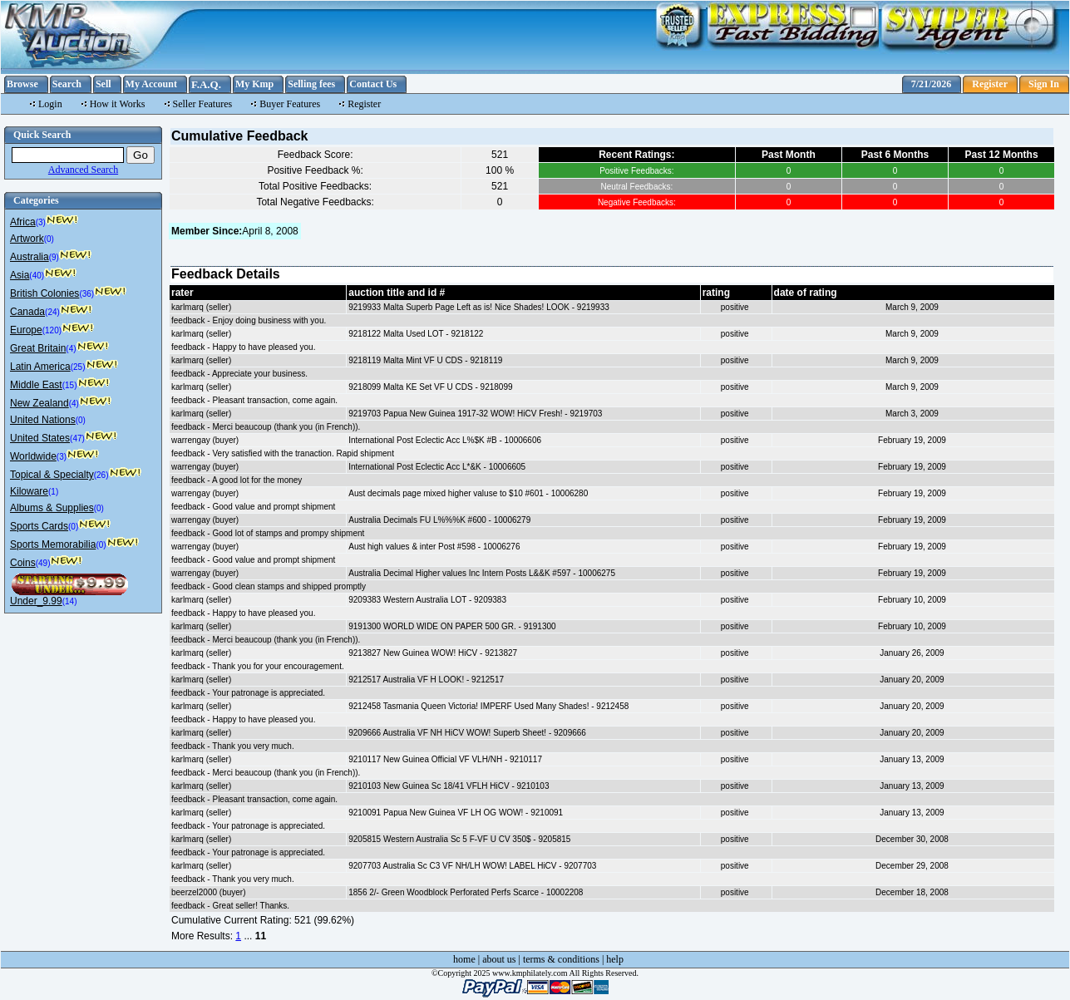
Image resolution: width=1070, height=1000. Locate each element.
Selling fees (311, 84)
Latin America (40, 366)
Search (66, 84)
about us (498, 959)
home (464, 959)
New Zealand (39, 403)
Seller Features (203, 104)
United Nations (43, 420)
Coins (23, 563)
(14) (69, 601)
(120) (52, 330)
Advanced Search (83, 169)
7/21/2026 (931, 84)
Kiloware (29, 491)
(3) (41, 222)
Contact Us (373, 84)
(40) (36, 275)
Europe (26, 330)
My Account (151, 84)
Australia (29, 257)
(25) (78, 367)
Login (50, 104)
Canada (27, 312)
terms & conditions (561, 959)
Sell (103, 84)
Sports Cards (39, 526)
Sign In (1043, 84)
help (615, 959)
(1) (53, 491)
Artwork (27, 238)
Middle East (36, 385)
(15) (69, 385)
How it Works (117, 104)
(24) (52, 312)
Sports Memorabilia (53, 544)
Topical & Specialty (52, 474)
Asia (19, 275)
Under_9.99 (36, 601)
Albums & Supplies (52, 508)
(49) (43, 563)
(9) (54, 257)
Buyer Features (289, 104)
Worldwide (33, 456)
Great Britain (38, 348)
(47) (77, 438)
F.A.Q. (206, 84)
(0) (49, 239)
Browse (22, 84)
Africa (23, 222)
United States (40, 438)
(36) (86, 293)
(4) (71, 348)
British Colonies (44, 293)
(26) (101, 475)
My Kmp (254, 84)
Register (990, 84)
